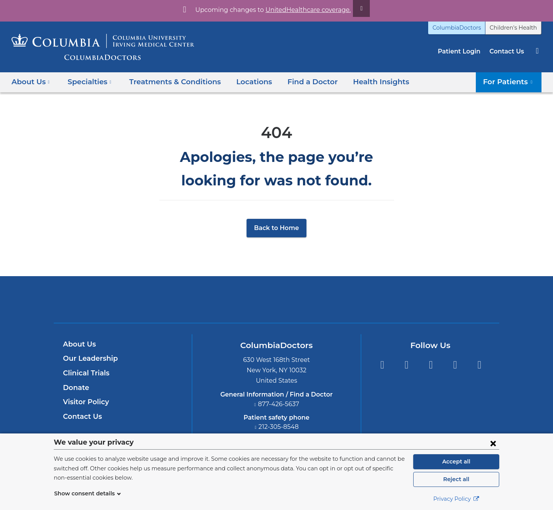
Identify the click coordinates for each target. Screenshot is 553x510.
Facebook (382, 364)
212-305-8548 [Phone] (279, 426)
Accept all (456, 461)
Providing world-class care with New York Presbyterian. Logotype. (328, 304)
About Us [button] (31, 82)
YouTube (430, 364)
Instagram (479, 364)
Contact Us (508, 51)
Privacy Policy (456, 499)
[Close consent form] (493, 443)
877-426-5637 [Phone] (279, 404)
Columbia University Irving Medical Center (240, 299)
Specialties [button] (87, 82)
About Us (78, 344)
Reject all (456, 479)
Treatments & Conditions (167, 82)
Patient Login (463, 51)
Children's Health (516, 28)
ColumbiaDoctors (465, 28)
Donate (74, 388)
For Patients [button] (510, 82)
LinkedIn (455, 364)
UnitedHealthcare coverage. (303, 10)
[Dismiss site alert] (352, 8)
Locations (242, 82)
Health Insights (361, 82)
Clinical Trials (85, 373)
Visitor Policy (85, 402)
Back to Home (276, 228)
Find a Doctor (297, 82)
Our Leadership (88, 358)
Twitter (406, 364)
